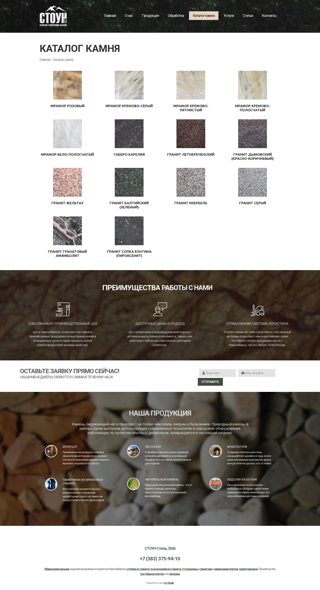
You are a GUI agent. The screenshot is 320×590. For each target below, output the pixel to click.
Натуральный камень (161, 482)
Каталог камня (204, 15)
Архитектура (239, 449)
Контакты (269, 15)
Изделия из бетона (242, 482)
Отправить (270, 381)
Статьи (248, 15)
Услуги (229, 15)
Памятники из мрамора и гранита (80, 484)
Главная (110, 15)
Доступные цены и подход (160, 324)
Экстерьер (156, 449)
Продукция (150, 15)
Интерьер (74, 449)
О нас (129, 15)
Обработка (176, 15)
